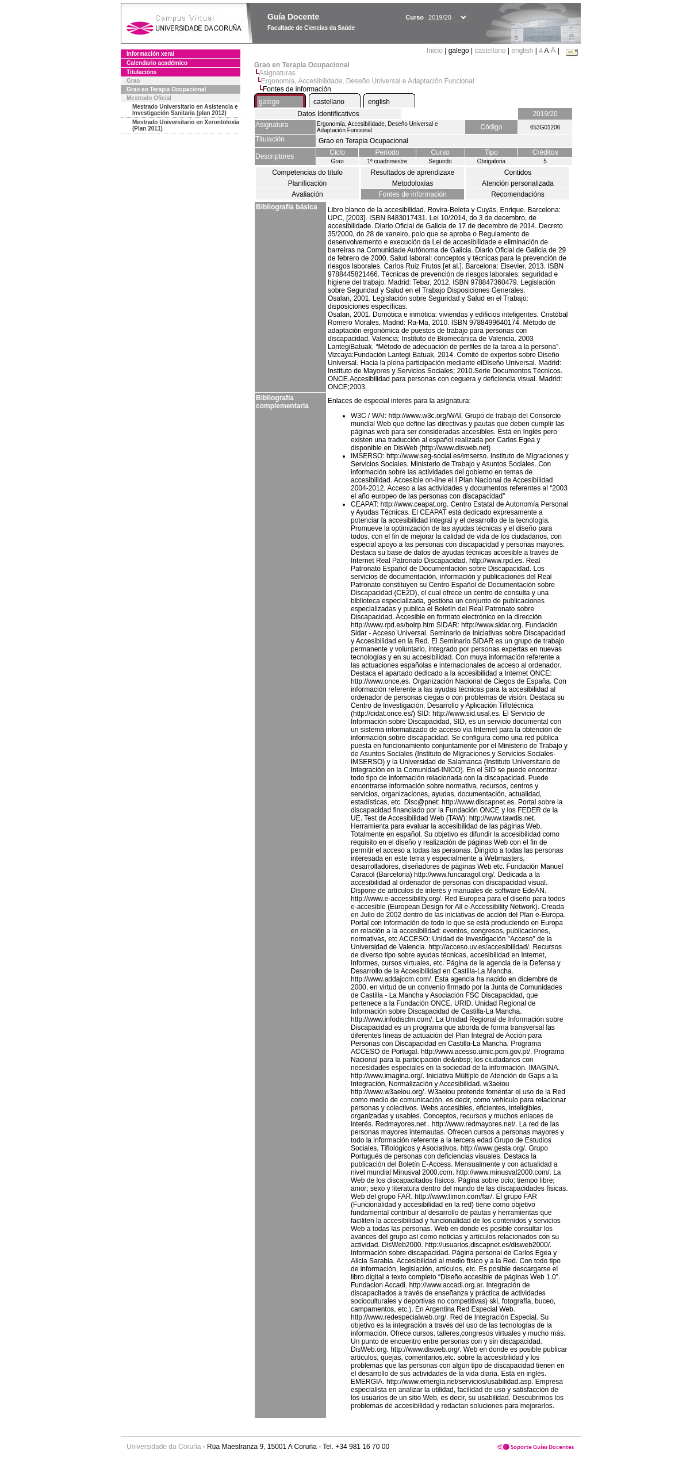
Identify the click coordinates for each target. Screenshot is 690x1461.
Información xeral (150, 54)
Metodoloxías (412, 183)
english (522, 51)
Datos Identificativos (328, 114)
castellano (489, 51)
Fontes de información (412, 194)
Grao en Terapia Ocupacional (166, 89)
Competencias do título (307, 172)
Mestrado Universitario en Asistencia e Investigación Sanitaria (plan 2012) (185, 109)
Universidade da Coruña (163, 1447)
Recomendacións (518, 194)
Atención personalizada (518, 183)
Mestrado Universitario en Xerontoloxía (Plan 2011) (185, 125)
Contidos (517, 172)
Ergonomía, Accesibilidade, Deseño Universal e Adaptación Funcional (367, 81)
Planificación (307, 183)
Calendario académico (156, 63)
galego (269, 102)
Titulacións (141, 72)
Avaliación (307, 194)
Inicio (435, 51)
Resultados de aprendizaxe (412, 172)
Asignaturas (277, 73)
